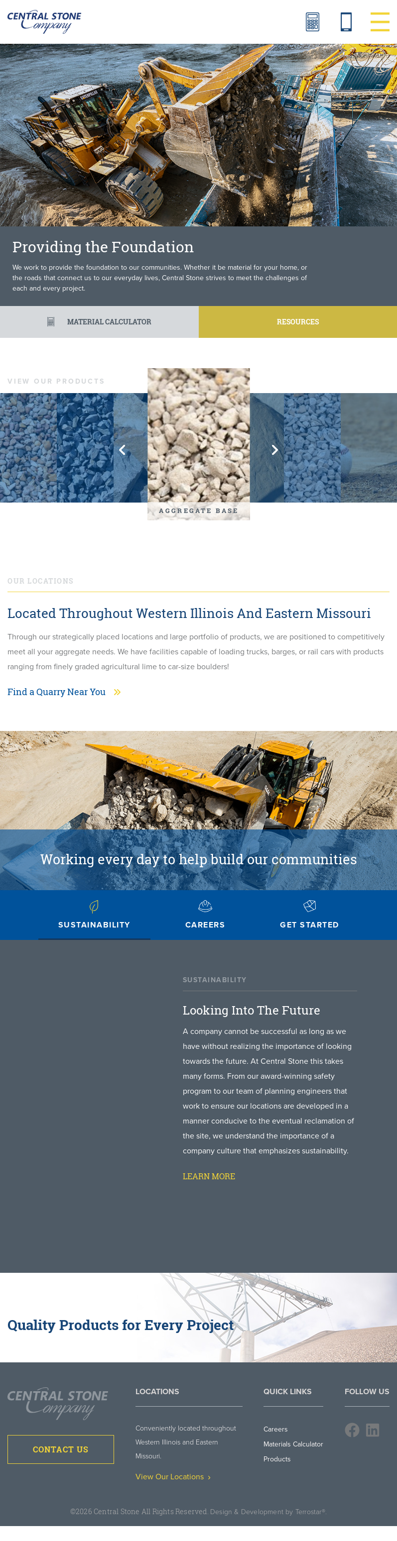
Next (275, 450)
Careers (276, 1429)
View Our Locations (172, 1477)
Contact (346, 21)
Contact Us (61, 1449)
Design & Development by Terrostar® (267, 1512)
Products (277, 1459)
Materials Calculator (312, 21)
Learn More (209, 1176)
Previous (122, 450)
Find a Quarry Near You (56, 692)
